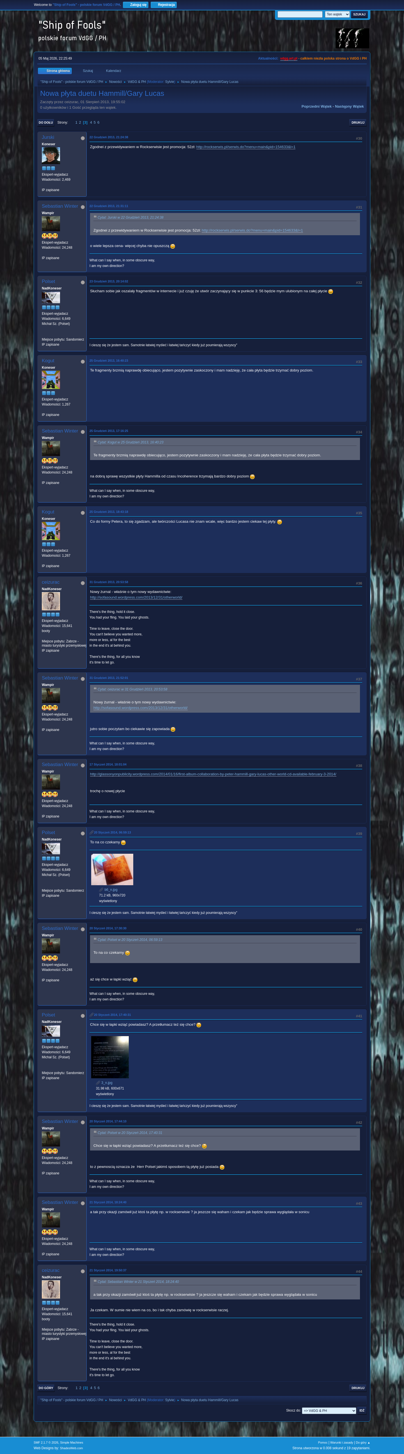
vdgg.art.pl (288, 58)
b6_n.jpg (108, 890)
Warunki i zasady (341, 1442)
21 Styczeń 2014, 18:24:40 (108, 1202)
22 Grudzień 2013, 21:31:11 (108, 206)
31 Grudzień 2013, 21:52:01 (108, 678)
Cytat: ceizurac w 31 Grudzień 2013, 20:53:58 (132, 689)
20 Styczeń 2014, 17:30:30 (108, 928)
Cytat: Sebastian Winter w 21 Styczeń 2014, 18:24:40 (138, 1282)
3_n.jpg (104, 1083)
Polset (48, 281)
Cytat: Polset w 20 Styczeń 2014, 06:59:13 (130, 940)
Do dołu (46, 122)
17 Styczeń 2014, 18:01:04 (108, 764)
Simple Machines (71, 1442)
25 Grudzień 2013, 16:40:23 (108, 360)
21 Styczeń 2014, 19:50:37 (108, 1270)
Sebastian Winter (60, 206)
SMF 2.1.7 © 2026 (46, 1442)
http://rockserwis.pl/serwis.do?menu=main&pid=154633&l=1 (246, 147)
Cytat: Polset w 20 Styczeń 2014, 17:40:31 (130, 1133)
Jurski (48, 137)
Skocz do (293, 1410)
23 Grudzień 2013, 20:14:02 (108, 281)
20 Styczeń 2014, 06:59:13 (112, 832)
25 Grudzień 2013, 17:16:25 (108, 430)
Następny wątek (349, 106)
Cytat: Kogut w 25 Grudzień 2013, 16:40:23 (131, 442)
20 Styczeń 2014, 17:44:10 (108, 1121)
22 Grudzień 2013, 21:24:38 (108, 137)
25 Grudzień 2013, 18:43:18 (108, 511)
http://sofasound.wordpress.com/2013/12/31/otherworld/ (136, 597)
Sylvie (169, 82)
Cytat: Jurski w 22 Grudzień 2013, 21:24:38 (131, 217)
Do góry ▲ (363, 1442)
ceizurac (50, 582)
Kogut (48, 360)
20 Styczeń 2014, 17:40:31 (112, 1014)
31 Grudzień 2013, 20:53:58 (108, 582)
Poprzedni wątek (317, 106)
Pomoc (323, 1442)
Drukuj (358, 122)
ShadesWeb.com (71, 1448)
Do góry (46, 1388)
